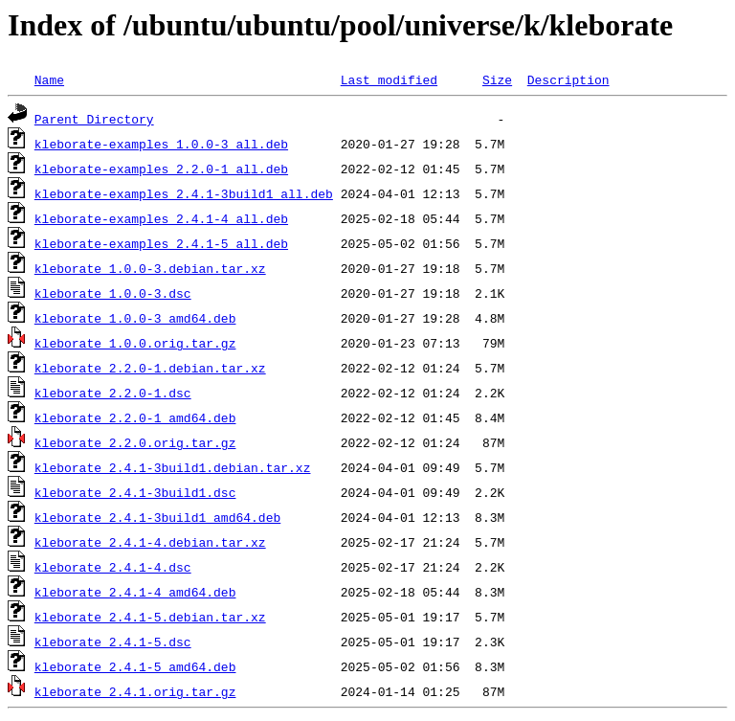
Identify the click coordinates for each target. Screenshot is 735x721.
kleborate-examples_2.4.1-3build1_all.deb (183, 193)
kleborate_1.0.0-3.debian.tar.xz (150, 268)
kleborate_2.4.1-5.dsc (112, 641)
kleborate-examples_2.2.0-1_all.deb (161, 168)
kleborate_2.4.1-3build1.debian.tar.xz (172, 467)
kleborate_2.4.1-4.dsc (112, 566)
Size (497, 79)
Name (49, 79)
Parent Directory (94, 118)
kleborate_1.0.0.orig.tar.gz (135, 342)
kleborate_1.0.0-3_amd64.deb (135, 318)
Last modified (389, 79)
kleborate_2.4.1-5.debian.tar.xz (150, 616)
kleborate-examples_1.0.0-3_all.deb (161, 143)
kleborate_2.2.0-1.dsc (112, 392)
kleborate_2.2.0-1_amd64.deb (135, 417)
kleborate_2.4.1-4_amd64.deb (135, 591)
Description (568, 79)
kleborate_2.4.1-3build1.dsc (135, 492)
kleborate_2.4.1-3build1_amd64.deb (157, 517)
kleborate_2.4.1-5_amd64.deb (135, 666)
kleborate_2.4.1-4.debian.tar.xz (150, 542)
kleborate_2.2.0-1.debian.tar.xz (150, 367)
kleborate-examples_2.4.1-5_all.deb (161, 243)
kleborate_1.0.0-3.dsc (112, 293)
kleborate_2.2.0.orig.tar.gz (135, 442)
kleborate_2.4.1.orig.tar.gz (135, 691)
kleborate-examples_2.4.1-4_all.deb (161, 218)
